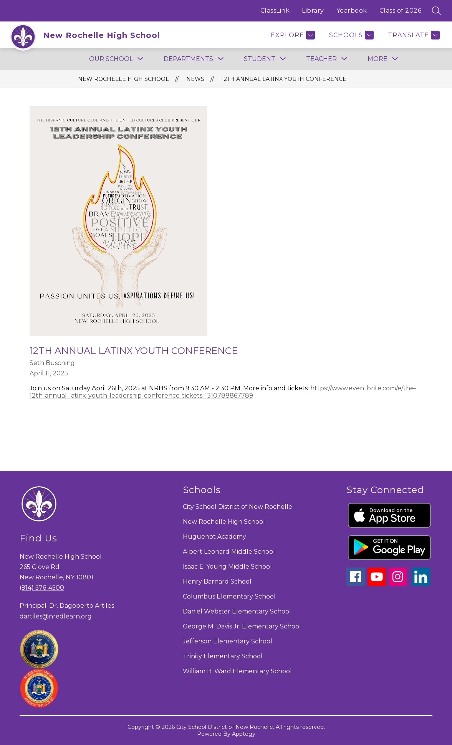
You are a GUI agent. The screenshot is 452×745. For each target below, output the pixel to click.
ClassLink (275, 10)
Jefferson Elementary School (227, 641)
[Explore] (292, 35)
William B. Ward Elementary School (237, 671)
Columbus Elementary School (229, 596)
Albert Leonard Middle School (229, 551)
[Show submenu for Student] (259, 59)
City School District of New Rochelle (237, 506)
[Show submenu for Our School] (111, 59)
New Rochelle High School (123, 79)
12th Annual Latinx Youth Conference (284, 79)
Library (313, 10)
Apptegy (243, 733)
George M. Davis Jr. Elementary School (242, 626)
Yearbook (351, 10)
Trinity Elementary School (223, 656)
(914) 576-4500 (42, 587)
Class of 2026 (400, 10)
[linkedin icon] (421, 583)
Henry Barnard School (217, 581)
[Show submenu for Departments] (188, 59)
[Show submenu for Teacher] (321, 59)
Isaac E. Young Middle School (227, 566)
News (195, 79)
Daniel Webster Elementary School (237, 611)
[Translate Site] (413, 35)
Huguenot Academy (214, 536)
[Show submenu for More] (377, 59)
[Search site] (436, 10)
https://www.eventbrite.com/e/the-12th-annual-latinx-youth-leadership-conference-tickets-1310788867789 (223, 392)
